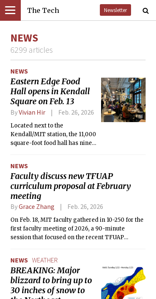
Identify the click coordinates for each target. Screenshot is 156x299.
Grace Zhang (36, 206)
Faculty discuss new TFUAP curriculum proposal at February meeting (70, 186)
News (19, 71)
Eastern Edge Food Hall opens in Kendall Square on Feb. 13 (50, 91)
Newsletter (115, 10)
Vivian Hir (32, 112)
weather (45, 260)
